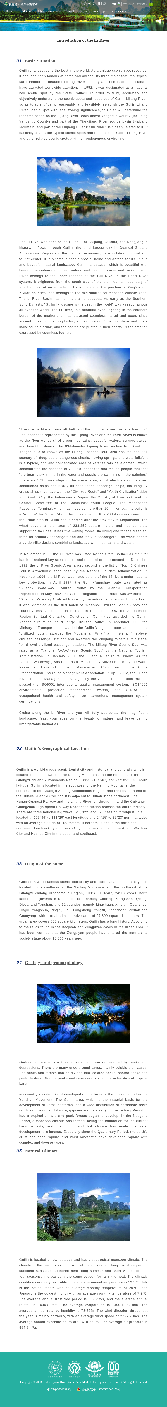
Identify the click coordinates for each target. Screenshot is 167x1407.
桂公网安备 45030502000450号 (98, 1389)
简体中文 (89, 3)
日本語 (101, 3)
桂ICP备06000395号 (59, 1389)
